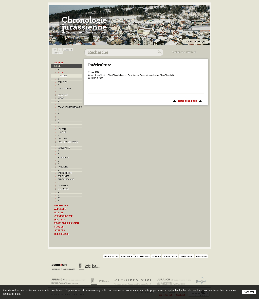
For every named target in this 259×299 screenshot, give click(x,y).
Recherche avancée (184, 52)
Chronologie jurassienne (84, 25)
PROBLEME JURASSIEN (66, 223)
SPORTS (59, 226)
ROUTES (58, 212)
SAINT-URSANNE (66, 179)
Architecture (142, 256)
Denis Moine (126, 256)
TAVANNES (63, 185)
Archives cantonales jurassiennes (69, 281)
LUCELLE (62, 132)
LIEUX (57, 66)
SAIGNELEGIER (65, 173)
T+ (55, 50)
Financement (186, 256)
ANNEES (58, 62)
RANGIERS (63, 167)
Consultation (170, 256)
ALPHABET (60, 208)
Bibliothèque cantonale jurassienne (173, 281)
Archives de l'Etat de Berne (100, 281)
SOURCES (59, 230)
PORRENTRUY (65, 157)
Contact (57, 52)
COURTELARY (64, 88)
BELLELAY (62, 82)
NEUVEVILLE (64, 148)
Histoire (63, 76)
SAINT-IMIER (64, 176)
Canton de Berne (89, 267)
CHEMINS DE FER (63, 216)
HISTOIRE (59, 219)
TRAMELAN (63, 189)
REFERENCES (61, 234)
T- (60, 50)
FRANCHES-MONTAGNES (70, 107)
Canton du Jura (64, 267)
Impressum (201, 256)
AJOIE (60, 72)
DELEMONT (63, 95)
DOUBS (61, 98)
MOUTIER (62, 138)
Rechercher (159, 52)
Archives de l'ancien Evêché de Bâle (200, 281)
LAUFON (62, 129)
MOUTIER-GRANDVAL (68, 142)
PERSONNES (61, 205)
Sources (156, 256)
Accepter (249, 292)
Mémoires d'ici (133, 281)
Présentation (111, 256)
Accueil (68, 50)
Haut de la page (186, 100)
